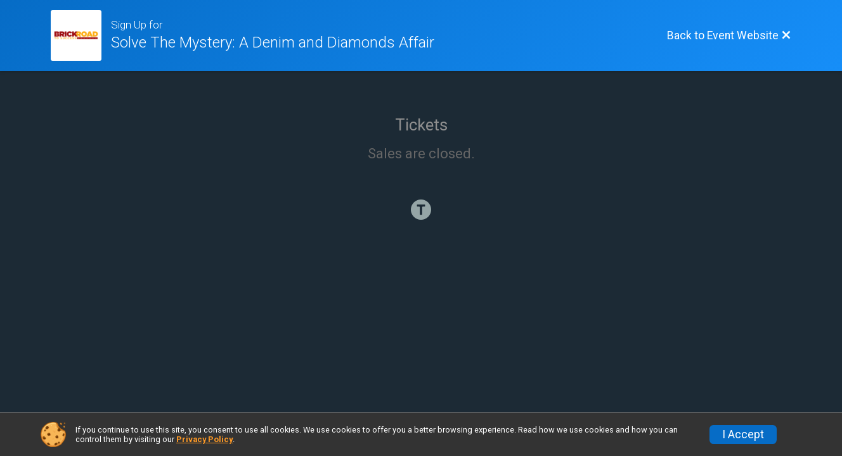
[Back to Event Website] (729, 35)
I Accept (743, 434)
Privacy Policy (204, 439)
